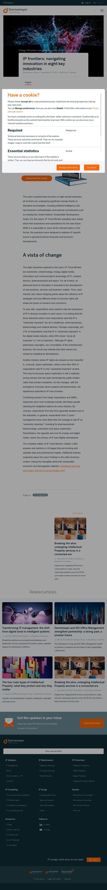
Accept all (91, 167)
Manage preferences (68, 167)
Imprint (19, 111)
